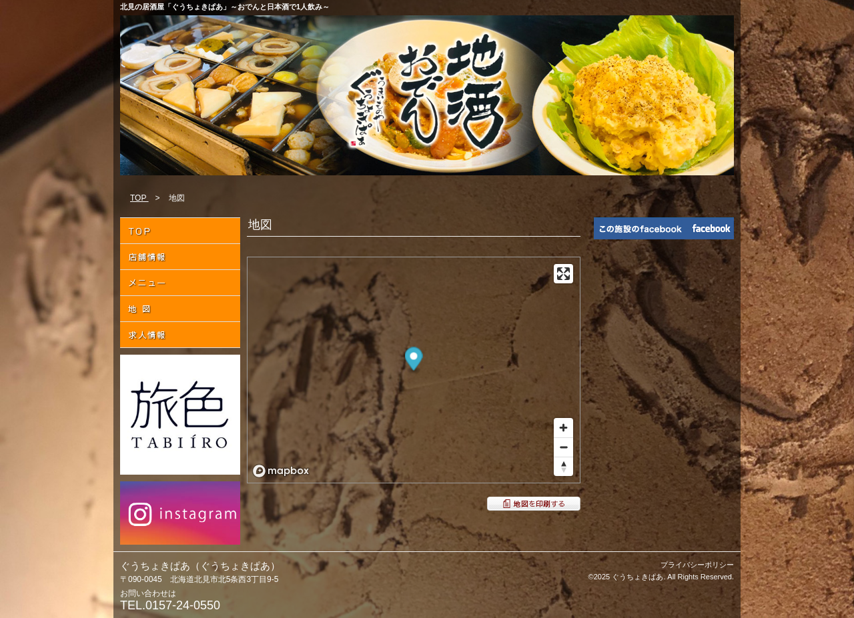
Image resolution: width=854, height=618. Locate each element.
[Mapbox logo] (281, 471)
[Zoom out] (563, 447)
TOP (139, 198)
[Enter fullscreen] (563, 273)
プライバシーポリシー (697, 565)
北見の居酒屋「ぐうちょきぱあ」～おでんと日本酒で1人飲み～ (225, 7)
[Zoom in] (563, 427)
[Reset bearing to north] (563, 466)
